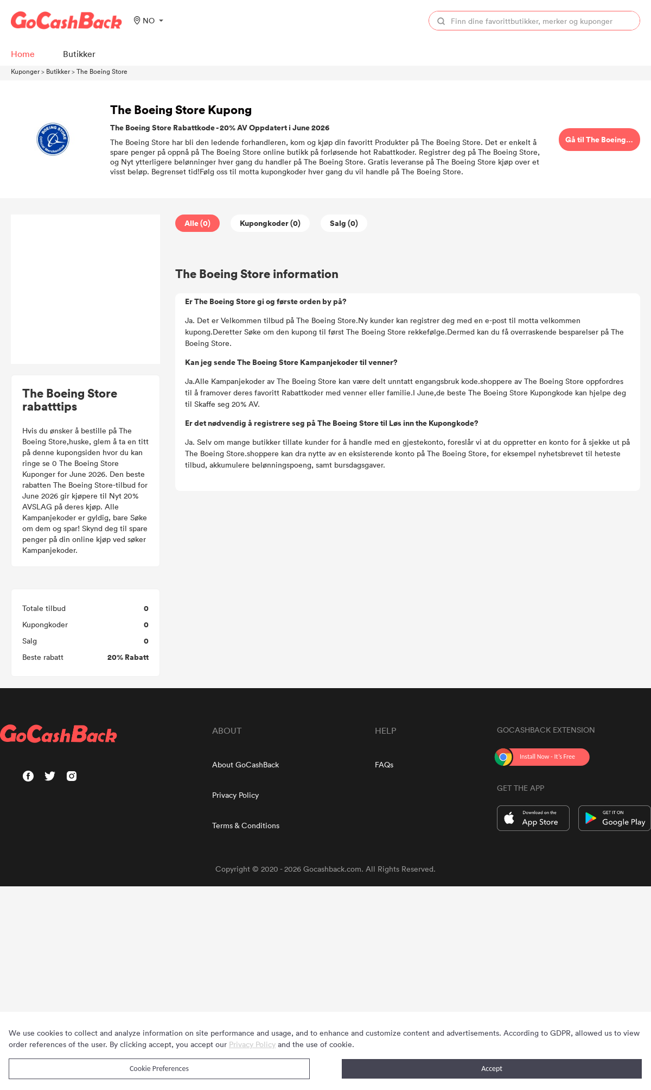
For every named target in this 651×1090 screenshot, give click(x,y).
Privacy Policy (235, 795)
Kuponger (25, 71)
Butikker (58, 71)
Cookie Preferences (159, 1068)
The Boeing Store (101, 71)
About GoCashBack (245, 764)
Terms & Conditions (245, 825)
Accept (491, 1068)
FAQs (384, 764)
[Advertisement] (86, 289)
